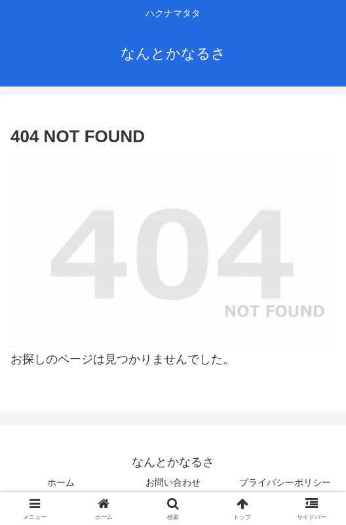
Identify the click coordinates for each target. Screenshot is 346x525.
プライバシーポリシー (285, 482)
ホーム (61, 482)
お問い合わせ (173, 482)
